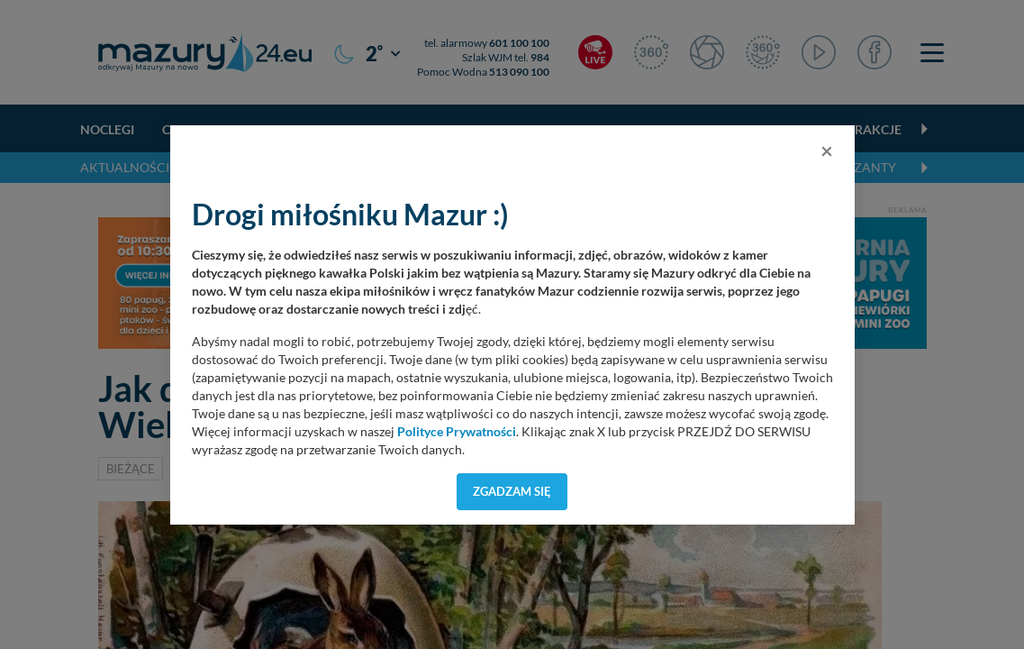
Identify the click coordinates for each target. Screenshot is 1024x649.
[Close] (826, 150)
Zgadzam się (512, 491)
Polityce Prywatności (456, 432)
